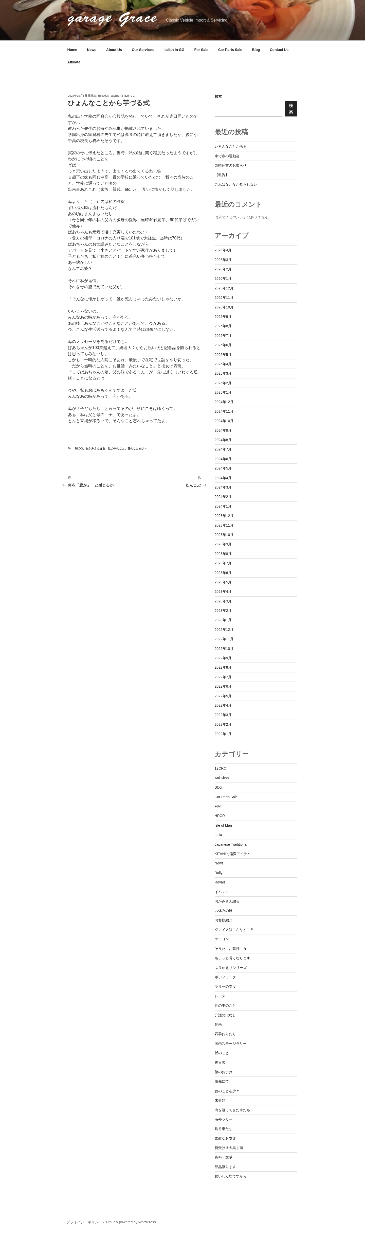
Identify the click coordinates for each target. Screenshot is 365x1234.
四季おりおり (225, 1034)
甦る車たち (223, 1129)
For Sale (201, 50)
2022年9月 (223, 658)
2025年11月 (224, 298)
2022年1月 (223, 734)
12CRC (220, 768)
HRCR (220, 816)
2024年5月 (223, 468)
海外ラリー (223, 1119)
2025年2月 (223, 383)
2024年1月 (223, 506)
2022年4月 (223, 705)
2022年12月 (224, 630)
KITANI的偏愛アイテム (233, 854)
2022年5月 (223, 696)
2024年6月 (223, 459)
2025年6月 (223, 345)
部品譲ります (225, 1167)
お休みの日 (223, 911)
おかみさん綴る (95, 448)
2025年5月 (223, 355)
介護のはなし (225, 1015)
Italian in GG (173, 50)
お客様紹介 (223, 920)
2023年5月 (223, 582)
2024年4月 (223, 478)
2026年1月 (223, 278)
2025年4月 (223, 364)
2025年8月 (223, 326)
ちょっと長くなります (232, 958)
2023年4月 (223, 591)
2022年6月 (223, 686)
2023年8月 (223, 554)
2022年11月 (224, 639)
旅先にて (222, 1081)
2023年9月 (223, 544)
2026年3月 (223, 260)
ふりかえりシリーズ (231, 968)
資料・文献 (223, 1157)
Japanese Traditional (231, 844)
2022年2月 (223, 724)
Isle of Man (223, 825)
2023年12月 (224, 516)
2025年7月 (223, 336)
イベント (222, 892)
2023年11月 (224, 525)
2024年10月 (224, 421)
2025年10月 (224, 307)
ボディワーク (225, 977)
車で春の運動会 (227, 156)
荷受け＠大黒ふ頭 (229, 1148)
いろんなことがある (231, 146)
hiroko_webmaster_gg (116, 95)
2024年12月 (224, 402)
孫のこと (222, 1053)
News (91, 50)
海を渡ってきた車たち (232, 1110)
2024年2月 (223, 497)
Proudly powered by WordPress (131, 1222)
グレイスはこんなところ (234, 930)
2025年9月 (223, 317)
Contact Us (279, 50)
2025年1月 (223, 392)
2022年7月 (223, 677)
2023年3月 (223, 601)
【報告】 (222, 175)
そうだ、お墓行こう (231, 949)
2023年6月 (223, 573)
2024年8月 (223, 440)
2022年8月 (223, 667)
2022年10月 (224, 649)
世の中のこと (116, 448)
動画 (218, 1024)
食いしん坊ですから (231, 1176)
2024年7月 (223, 449)
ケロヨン (222, 939)
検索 (218, 96)
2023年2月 (223, 611)
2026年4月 (223, 250)
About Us (114, 50)
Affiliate (73, 62)
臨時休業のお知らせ (231, 165)
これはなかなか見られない (236, 184)
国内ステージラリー (231, 1043)
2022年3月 (223, 715)
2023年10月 (224, 535)
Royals (220, 882)
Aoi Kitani (222, 778)
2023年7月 (223, 563)
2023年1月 (223, 620)
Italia (218, 835)
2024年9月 (223, 430)
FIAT (218, 806)
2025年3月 (223, 373)
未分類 (220, 1100)
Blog (256, 50)
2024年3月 (223, 487)
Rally (219, 873)
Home (72, 50)
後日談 (220, 1063)
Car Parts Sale (230, 50)
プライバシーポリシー (84, 1222)
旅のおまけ (223, 1072)
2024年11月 (224, 411)
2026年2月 (223, 269)
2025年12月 (224, 288)
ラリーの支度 (225, 986)
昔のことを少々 (137, 448)
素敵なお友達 (225, 1138)
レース (220, 996)
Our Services (143, 50)
